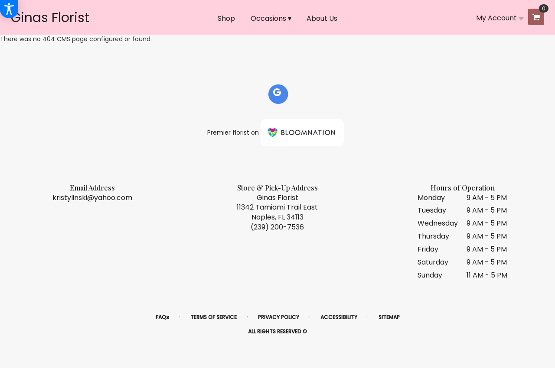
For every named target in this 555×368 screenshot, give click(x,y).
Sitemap (389, 317)
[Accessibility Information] (9, 9)
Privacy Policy (278, 317)
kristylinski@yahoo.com (92, 198)
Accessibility (338, 317)
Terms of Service (213, 317)
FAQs (162, 317)
